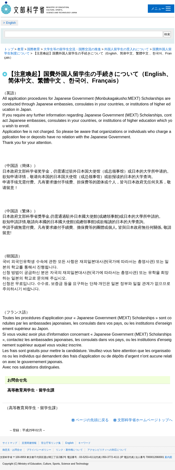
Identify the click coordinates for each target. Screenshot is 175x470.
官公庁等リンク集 (51, 443)
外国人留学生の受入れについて (126, 49)
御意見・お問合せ (12, 449)
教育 (20, 49)
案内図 (168, 457)
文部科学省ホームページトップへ (145, 420)
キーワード (84, 443)
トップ (9, 49)
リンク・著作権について (69, 449)
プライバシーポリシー (39, 449)
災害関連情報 (29, 443)
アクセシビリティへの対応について (107, 449)
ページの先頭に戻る (92, 420)
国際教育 (33, 49)
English (11, 23)
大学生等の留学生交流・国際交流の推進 (72, 49)
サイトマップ (9, 443)
